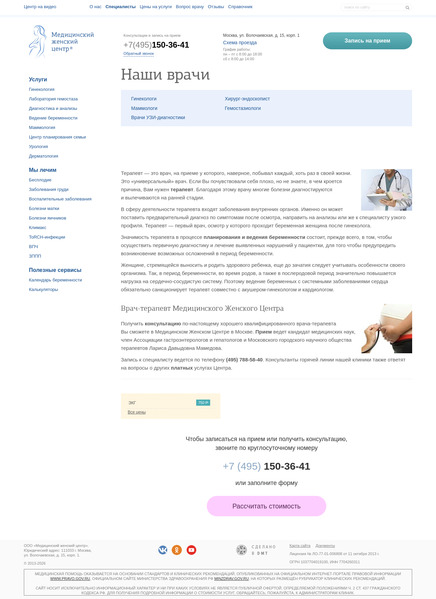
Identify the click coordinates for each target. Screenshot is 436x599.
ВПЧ (33, 246)
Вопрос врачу (190, 6)
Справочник (240, 6)
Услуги (38, 79)
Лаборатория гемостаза (53, 98)
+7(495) (156, 44)
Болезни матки (44, 208)
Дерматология (43, 156)
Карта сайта (300, 546)
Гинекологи (143, 98)
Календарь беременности (55, 279)
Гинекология (41, 89)
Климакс (37, 227)
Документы (325, 546)
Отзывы (216, 6)
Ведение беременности (53, 117)
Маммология (42, 127)
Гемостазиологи (243, 108)
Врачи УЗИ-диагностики (158, 117)
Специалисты (121, 6)
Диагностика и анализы (53, 108)
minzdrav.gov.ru (231, 579)
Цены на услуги (156, 6)
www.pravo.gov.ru (70, 579)
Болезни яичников (47, 218)
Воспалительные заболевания (60, 198)
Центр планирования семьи (57, 137)
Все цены (137, 412)
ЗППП (35, 256)
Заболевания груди (48, 189)
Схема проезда (240, 42)
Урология (38, 146)
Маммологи (144, 108)
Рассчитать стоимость (266, 506)
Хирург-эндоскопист (247, 98)
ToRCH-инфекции (47, 237)
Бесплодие (40, 179)
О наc (96, 6)
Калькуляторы (43, 289)
